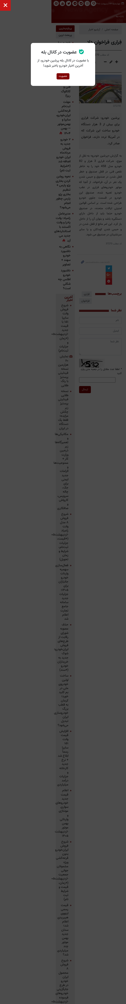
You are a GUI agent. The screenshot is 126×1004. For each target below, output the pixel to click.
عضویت (63, 76)
